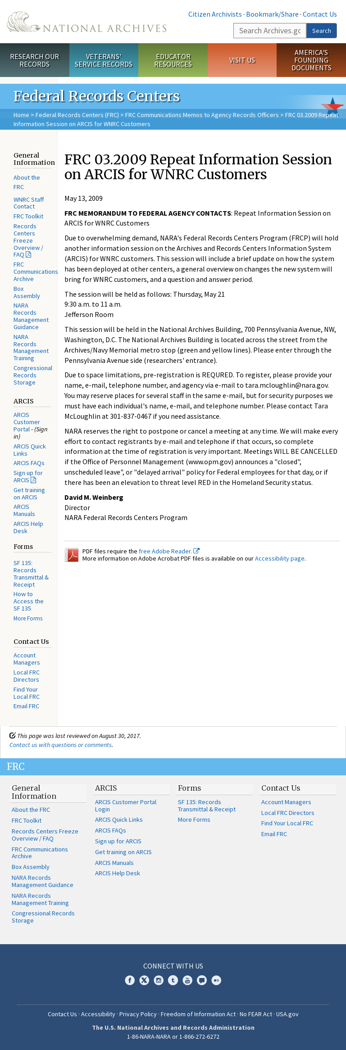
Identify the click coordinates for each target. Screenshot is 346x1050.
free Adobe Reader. (169, 551)
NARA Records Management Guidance (31, 315)
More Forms (28, 618)
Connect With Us (173, 965)
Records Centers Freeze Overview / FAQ (28, 240)
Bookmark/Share (272, 13)
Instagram (158, 980)
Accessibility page (280, 558)
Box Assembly (27, 292)
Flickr (216, 980)
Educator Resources (173, 60)
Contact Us (320, 13)
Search (321, 31)
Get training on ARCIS (29, 493)
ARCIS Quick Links (30, 449)
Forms (189, 787)
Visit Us (242, 59)
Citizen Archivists (215, 13)
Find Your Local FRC (27, 693)
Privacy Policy (138, 1014)
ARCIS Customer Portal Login (125, 805)
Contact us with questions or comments (60, 745)
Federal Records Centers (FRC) (77, 115)
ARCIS (106, 787)
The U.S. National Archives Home (86, 21)
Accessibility (98, 1014)
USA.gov (287, 1014)
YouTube (187, 980)
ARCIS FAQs (29, 463)
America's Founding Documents (311, 60)
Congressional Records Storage (33, 375)
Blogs (201, 980)
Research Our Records (34, 60)
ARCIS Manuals (24, 510)
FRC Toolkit (28, 216)
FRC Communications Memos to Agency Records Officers (202, 115)
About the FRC (31, 810)
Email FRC (26, 706)
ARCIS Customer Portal (27, 422)
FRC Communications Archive (36, 271)
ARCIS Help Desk (28, 527)
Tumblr (173, 980)
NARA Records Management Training (31, 347)
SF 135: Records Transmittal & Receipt (31, 573)
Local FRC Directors (27, 675)
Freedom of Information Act (198, 1014)
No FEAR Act (256, 1014)
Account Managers (27, 658)
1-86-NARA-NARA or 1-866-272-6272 (173, 1036)
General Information (34, 792)
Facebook (129, 980)
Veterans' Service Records (103, 60)
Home (21, 115)
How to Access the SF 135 (29, 601)
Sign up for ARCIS (28, 476)
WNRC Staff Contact (29, 203)
